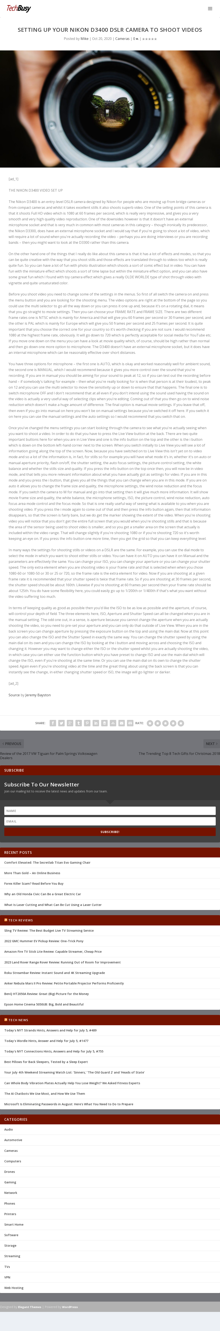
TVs (7, 1266)
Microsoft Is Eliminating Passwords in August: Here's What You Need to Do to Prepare (68, 1104)
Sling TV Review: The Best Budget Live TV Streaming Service (49, 930)
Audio (8, 1129)
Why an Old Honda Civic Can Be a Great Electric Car (42, 894)
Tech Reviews (20, 920)
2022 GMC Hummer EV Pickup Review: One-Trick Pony (44, 941)
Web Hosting (13, 1288)
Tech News (18, 1020)
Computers (12, 1161)
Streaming (12, 1256)
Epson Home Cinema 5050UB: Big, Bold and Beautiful (44, 1004)
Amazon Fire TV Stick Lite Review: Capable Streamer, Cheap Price (53, 951)
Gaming (10, 1182)
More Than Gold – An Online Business (32, 873)
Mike (85, 38)
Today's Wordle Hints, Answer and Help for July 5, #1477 (46, 1041)
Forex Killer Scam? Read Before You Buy (34, 883)
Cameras (122, 38)
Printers (10, 1214)
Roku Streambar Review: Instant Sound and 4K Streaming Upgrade (54, 973)
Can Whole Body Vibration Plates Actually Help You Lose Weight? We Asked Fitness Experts (72, 1083)
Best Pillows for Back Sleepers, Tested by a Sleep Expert (46, 1062)
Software (11, 1235)
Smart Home (13, 1224)
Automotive (13, 1140)
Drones (9, 1172)
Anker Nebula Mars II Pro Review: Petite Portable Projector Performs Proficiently (64, 983)
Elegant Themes (29, 1307)
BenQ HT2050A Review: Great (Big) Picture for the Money (46, 994)
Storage (10, 1245)
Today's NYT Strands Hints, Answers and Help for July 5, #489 (50, 1030)
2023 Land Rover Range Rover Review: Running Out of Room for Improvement (62, 962)
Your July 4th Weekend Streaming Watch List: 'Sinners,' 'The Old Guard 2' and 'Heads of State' (74, 1072)
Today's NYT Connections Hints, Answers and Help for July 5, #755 (53, 1051)
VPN (7, 1277)
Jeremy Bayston (38, 695)
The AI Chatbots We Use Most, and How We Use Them (44, 1094)
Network (10, 1193)
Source (14, 695)
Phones (9, 1203)
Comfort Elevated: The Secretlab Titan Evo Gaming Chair (47, 862)
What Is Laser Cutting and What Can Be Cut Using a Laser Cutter (53, 904)
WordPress (70, 1307)
